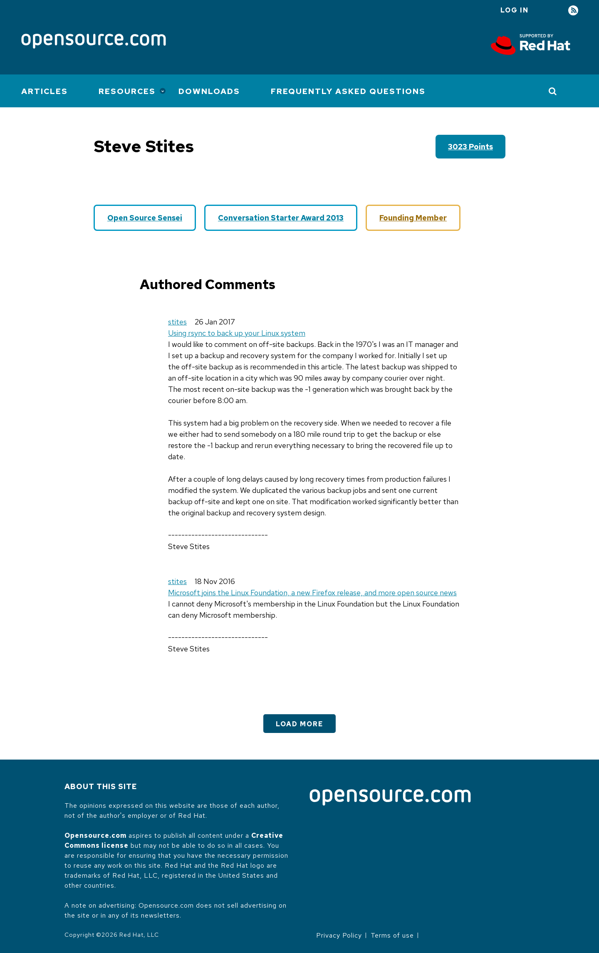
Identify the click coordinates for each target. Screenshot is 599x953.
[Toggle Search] (553, 91)
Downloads (209, 91)
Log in (514, 10)
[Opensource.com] (93, 41)
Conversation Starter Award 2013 (281, 218)
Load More (299, 724)
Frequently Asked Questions (348, 91)
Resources (127, 91)
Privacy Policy (339, 935)
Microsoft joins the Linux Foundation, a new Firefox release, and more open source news (312, 592)
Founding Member (413, 218)
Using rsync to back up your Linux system (236, 333)
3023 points (470, 146)
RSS (573, 10)
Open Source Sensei (144, 218)
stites (177, 322)
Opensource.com (95, 835)
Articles (44, 91)
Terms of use (392, 935)
